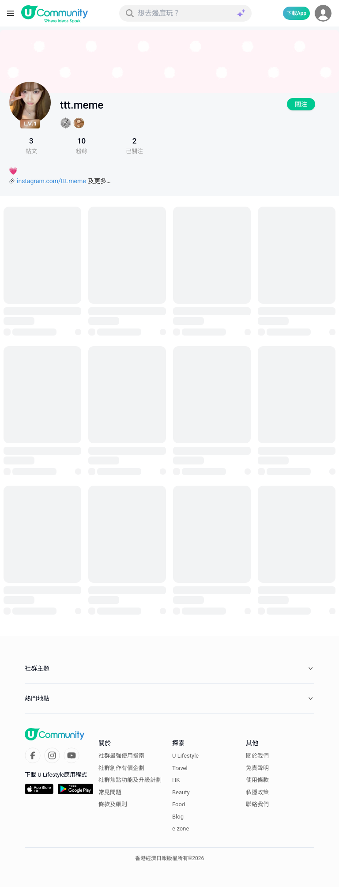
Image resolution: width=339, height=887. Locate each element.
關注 (301, 104)
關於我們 (257, 755)
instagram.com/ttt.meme (51, 181)
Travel (180, 768)
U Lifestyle (185, 755)
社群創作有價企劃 (121, 768)
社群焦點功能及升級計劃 (130, 780)
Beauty (181, 792)
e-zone (180, 828)
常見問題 (109, 792)
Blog (178, 816)
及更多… (99, 181)
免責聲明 (257, 768)
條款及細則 (112, 804)
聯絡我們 (257, 804)
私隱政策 (257, 792)
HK (176, 780)
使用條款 (257, 780)
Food (178, 804)
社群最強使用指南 (121, 755)
